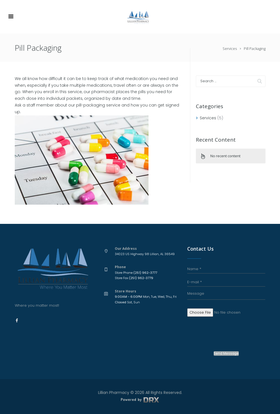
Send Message (226, 353)
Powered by (140, 399)
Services (230, 48)
